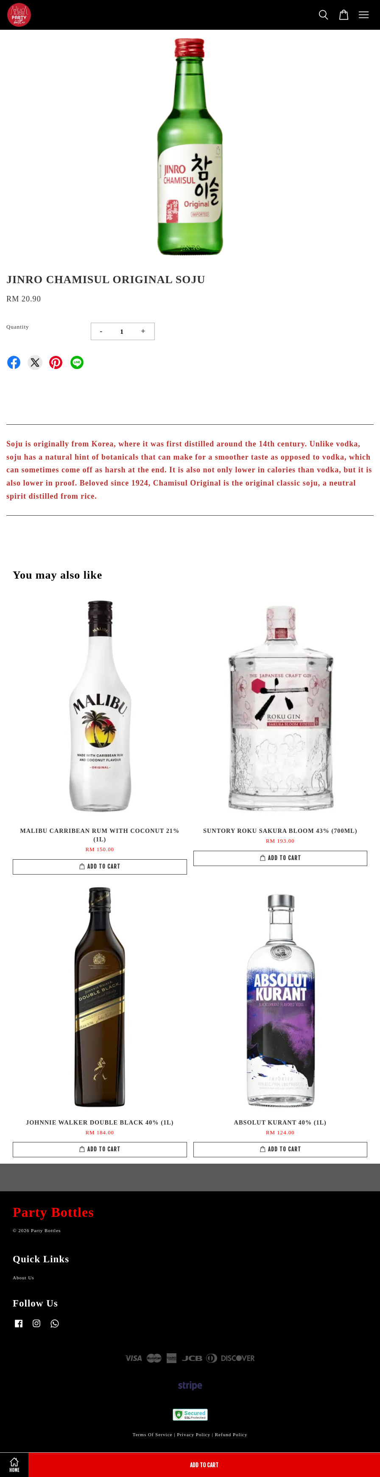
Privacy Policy (193, 1434)
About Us (23, 1277)
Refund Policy (231, 1434)
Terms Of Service (153, 1434)
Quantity (17, 327)
